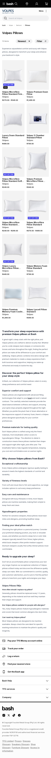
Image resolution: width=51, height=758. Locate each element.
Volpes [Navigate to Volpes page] (11, 25)
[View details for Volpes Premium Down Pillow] (38, 75)
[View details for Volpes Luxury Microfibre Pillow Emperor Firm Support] (13, 249)
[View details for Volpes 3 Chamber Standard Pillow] (38, 118)
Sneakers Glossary (21, 744)
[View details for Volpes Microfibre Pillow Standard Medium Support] (13, 205)
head (30, 398)
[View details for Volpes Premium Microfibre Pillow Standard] (38, 162)
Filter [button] (42, 41)
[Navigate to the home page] (10, 4)
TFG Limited (8, 741)
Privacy (18, 741)
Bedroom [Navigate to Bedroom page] (19, 25)
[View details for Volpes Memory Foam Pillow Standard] (38, 249)
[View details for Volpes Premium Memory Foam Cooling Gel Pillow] (13, 292)
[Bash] (4, 25)
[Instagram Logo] (3, 716)
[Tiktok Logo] (14, 716)
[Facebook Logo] (19, 716)
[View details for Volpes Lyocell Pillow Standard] (38, 292)
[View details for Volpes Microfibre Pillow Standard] (38, 205)
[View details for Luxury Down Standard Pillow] (13, 118)
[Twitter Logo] (9, 716)
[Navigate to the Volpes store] (8, 11)
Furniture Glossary (20, 747)
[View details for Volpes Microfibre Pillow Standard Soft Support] (13, 162)
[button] (27, 3)
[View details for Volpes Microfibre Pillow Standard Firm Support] (13, 75)
